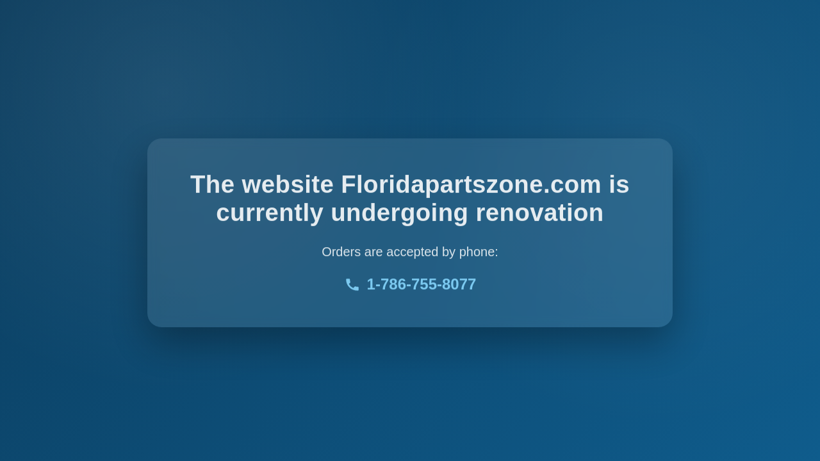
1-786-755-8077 (410, 285)
